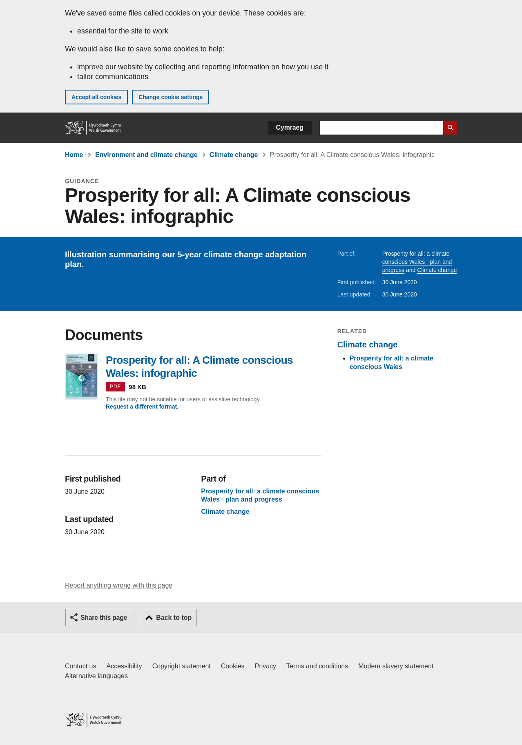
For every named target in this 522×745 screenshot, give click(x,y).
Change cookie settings (170, 97)
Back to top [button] (174, 617)
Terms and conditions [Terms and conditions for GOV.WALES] (317, 666)
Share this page (103, 617)
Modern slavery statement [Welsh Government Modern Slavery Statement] (395, 666)
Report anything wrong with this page (118, 585)
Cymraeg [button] (289, 127)
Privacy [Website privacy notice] (265, 666)
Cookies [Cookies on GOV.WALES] (233, 666)
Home (74, 154)
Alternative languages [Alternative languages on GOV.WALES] (96, 675)
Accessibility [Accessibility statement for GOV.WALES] (124, 666)
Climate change (234, 154)
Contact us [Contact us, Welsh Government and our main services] (80, 666)
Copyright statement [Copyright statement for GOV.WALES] (181, 666)
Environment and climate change (146, 154)
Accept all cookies (96, 97)
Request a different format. (142, 406)
